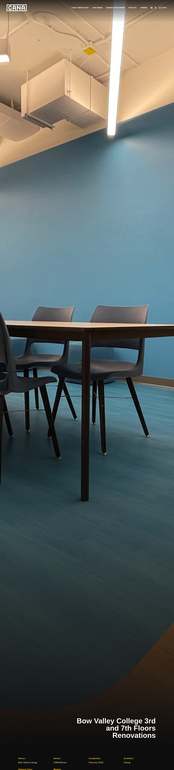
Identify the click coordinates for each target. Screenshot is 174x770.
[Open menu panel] (162, 8)
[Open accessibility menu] (152, 7)
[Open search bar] (156, 7)
